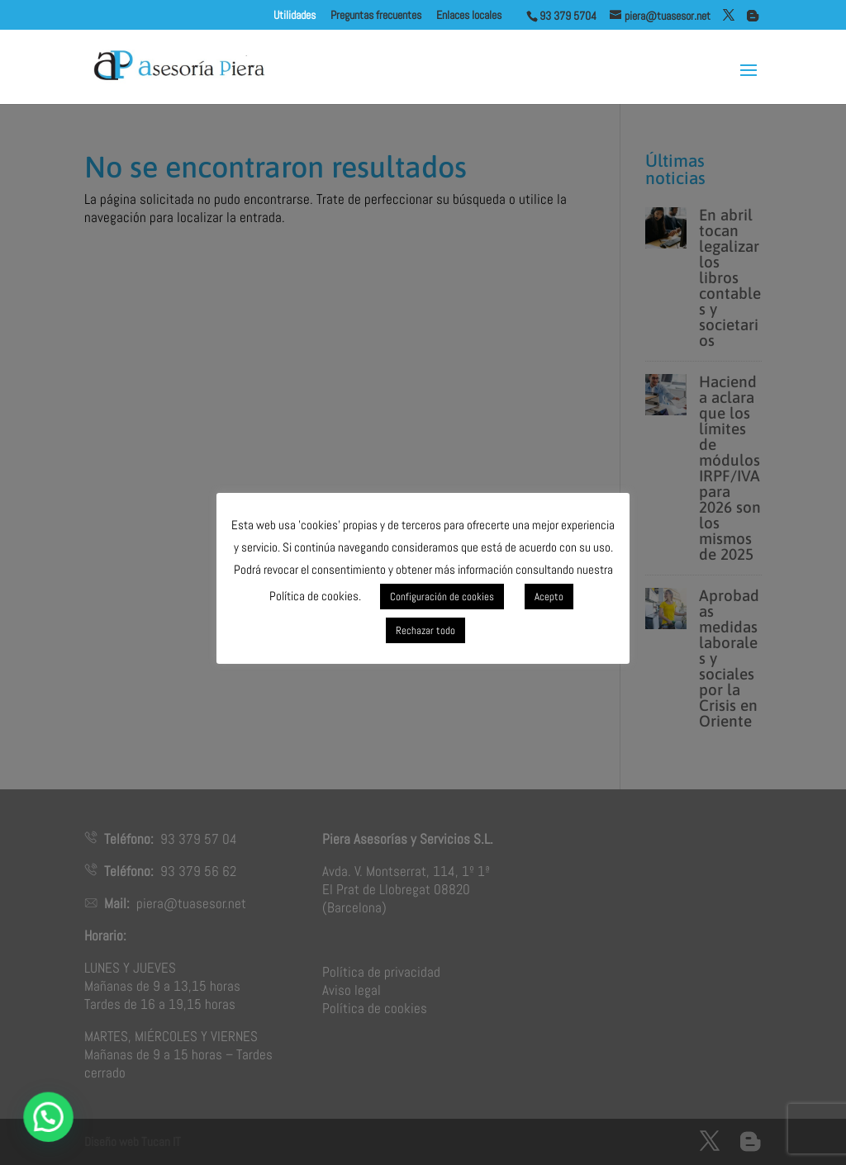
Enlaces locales (481, 15)
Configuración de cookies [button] (442, 597)
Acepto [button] (549, 597)
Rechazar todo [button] (425, 630)
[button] (52, 1115)
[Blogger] (752, 15)
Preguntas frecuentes (375, 15)
